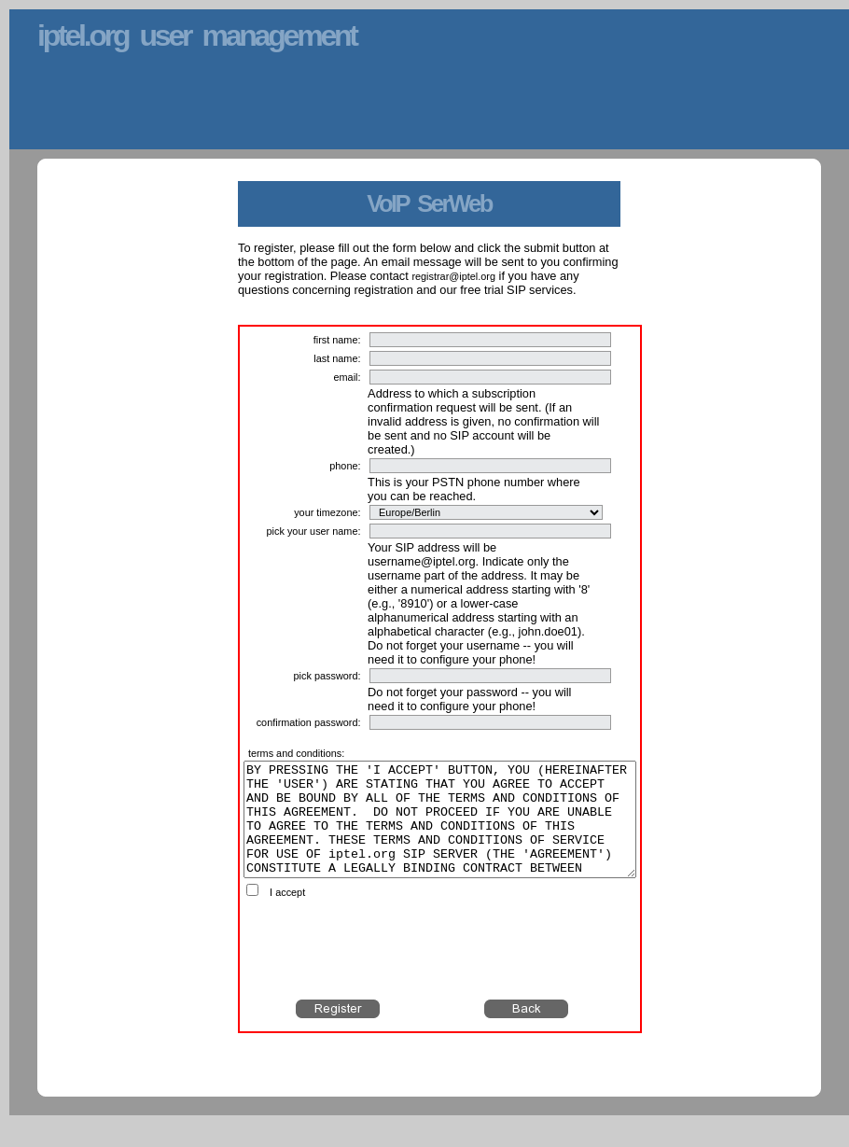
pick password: (327, 675)
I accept (287, 914)
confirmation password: (309, 722)
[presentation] (440, 971)
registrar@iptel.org (453, 276)
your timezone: (327, 512)
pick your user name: (314, 531)
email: (346, 377)
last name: (336, 358)
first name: (337, 339)
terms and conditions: (296, 753)
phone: (344, 465)
